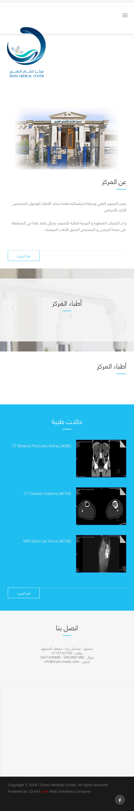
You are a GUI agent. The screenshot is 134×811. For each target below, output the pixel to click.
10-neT (39, 791)
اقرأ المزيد (23, 255)
